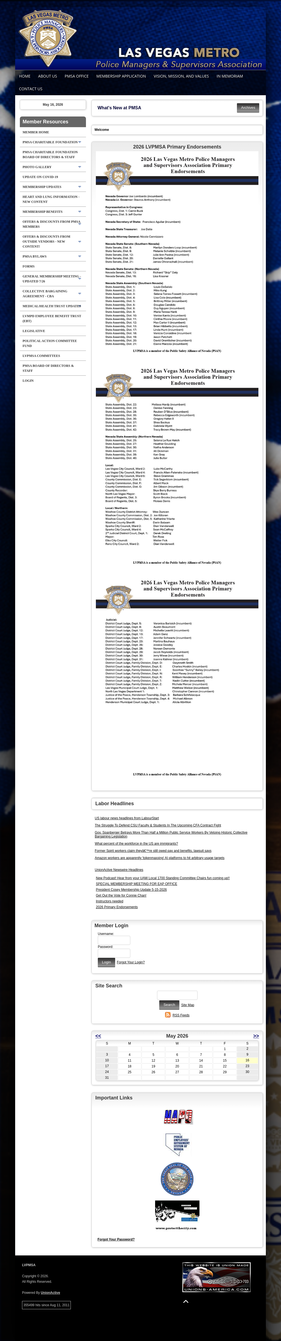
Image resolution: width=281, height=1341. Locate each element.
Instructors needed (109, 901)
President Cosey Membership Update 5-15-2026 (131, 890)
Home (25, 76)
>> (256, 1036)
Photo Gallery (37, 167)
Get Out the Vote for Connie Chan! (121, 895)
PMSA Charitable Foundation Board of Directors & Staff (50, 154)
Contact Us (30, 88)
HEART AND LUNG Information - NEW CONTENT (51, 199)
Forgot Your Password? (116, 1239)
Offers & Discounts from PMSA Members (51, 224)
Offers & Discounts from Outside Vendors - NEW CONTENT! (46, 241)
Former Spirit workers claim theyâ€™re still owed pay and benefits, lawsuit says (153, 851)
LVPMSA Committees (41, 356)
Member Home (36, 132)
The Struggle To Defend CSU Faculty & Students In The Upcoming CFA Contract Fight (158, 825)
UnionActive (50, 1293)
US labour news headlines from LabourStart (127, 818)
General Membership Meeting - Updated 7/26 (52, 278)
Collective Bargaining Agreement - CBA (45, 293)
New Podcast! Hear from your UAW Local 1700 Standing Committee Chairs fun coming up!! (163, 878)
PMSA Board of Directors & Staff (48, 368)
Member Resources (45, 121)
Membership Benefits (43, 212)
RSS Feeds (181, 1015)
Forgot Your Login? (131, 962)
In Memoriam (230, 76)
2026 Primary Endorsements (117, 907)
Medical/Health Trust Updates (52, 306)
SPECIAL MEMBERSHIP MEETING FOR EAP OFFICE (136, 884)
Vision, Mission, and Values (181, 76)
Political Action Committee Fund (50, 343)
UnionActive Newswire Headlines (119, 870)
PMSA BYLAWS (35, 256)
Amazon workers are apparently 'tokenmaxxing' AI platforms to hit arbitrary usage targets (160, 858)
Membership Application (121, 76)
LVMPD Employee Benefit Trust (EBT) (52, 318)
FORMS (28, 266)
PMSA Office (77, 76)
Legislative (34, 331)
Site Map (187, 1005)
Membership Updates (42, 187)
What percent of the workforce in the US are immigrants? (136, 844)
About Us (47, 76)
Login (28, 381)
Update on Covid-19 (40, 177)
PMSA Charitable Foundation (50, 142)
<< (98, 1036)
